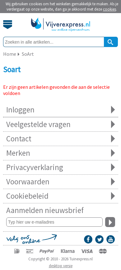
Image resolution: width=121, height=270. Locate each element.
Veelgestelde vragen (60, 124)
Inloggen (60, 110)
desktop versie (60, 265)
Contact (60, 139)
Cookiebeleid (60, 196)
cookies (109, 9)
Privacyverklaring (60, 167)
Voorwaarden (60, 182)
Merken (60, 153)
